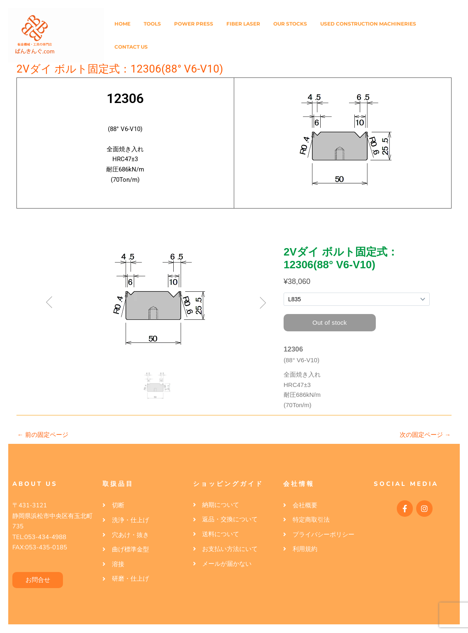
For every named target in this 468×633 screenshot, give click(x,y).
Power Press (193, 24)
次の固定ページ (425, 434)
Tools (152, 24)
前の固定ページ (42, 434)
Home (122, 24)
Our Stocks (290, 24)
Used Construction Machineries (368, 24)
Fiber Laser (243, 24)
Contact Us (131, 47)
